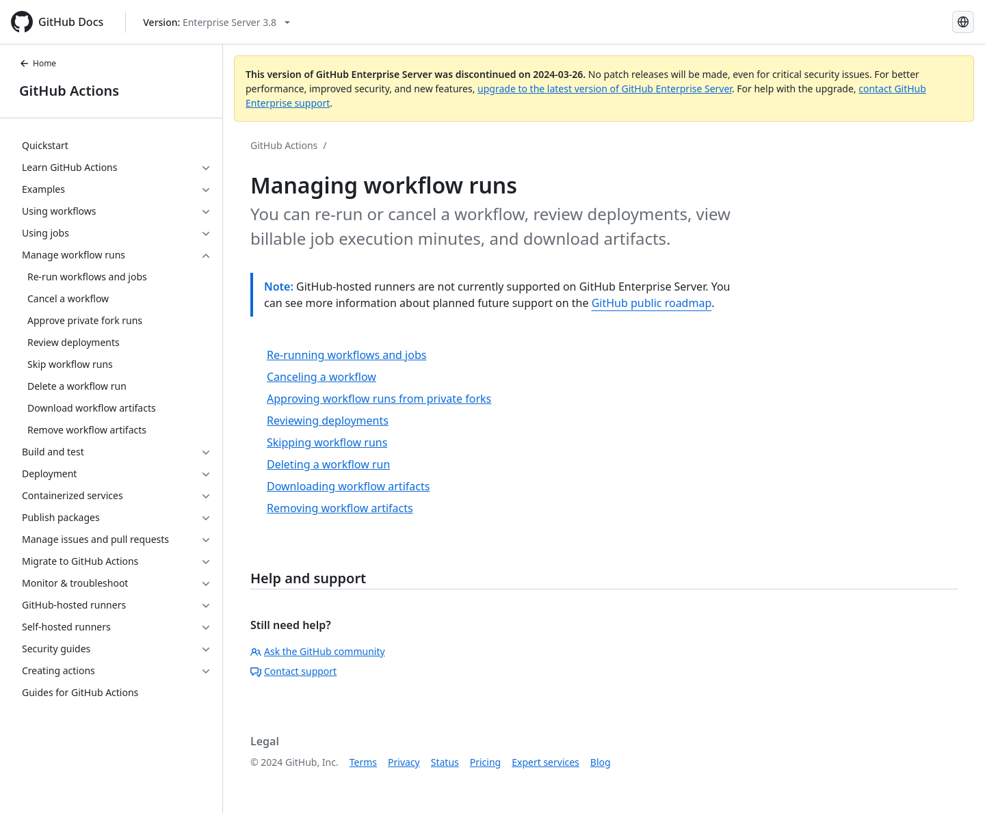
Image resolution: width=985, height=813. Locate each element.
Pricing (485, 762)
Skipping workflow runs (327, 442)
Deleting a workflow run (328, 464)
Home (37, 63)
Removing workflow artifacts (340, 508)
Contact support (293, 671)
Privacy (404, 762)
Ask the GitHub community (317, 651)
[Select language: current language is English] (963, 22)
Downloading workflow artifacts (348, 486)
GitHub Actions (69, 90)
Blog (600, 762)
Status (445, 762)
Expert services (545, 762)
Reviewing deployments (328, 420)
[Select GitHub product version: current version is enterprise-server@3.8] (216, 22)
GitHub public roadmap (652, 302)
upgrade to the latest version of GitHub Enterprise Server (604, 88)
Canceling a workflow (321, 376)
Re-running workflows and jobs (346, 354)
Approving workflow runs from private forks (379, 398)
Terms (363, 762)
